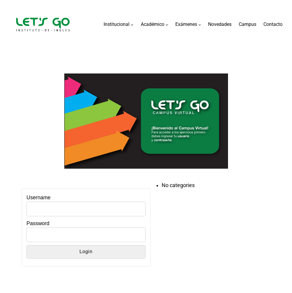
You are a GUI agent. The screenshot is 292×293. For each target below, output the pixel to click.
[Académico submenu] (166, 24)
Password (37, 223)
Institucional (116, 24)
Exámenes (186, 24)
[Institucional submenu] (132, 24)
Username (38, 197)
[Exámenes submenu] (199, 24)
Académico (152, 24)
